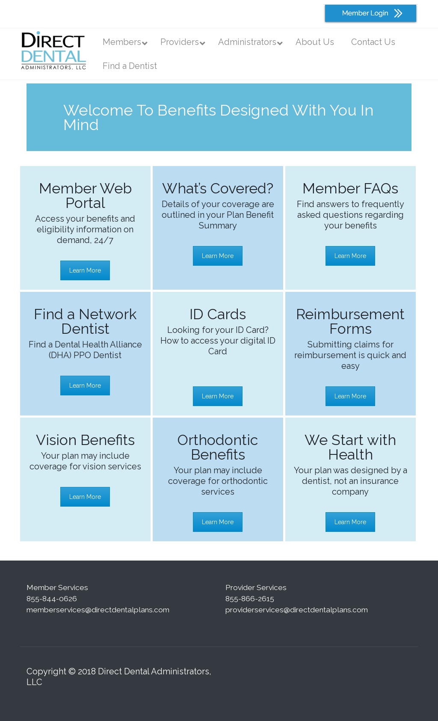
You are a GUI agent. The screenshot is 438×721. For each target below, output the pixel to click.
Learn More (85, 270)
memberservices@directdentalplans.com (98, 609)
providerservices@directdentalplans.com (296, 609)
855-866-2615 (249, 598)
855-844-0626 (52, 598)
